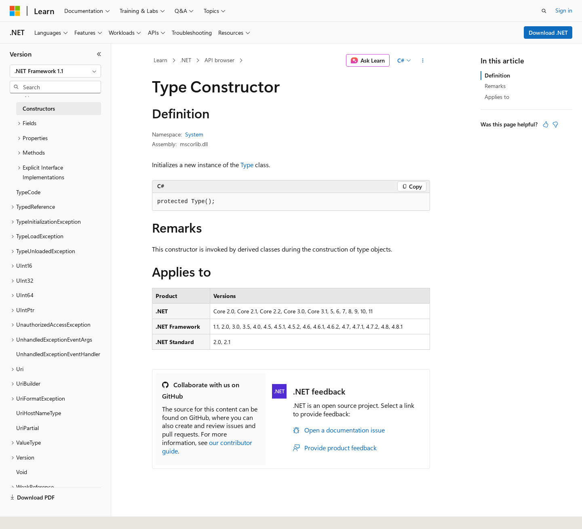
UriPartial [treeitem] (27, 428)
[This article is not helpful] (555, 124)
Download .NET (548, 32)
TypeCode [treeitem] (28, 192)
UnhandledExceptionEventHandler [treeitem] (58, 354)
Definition (497, 75)
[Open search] (544, 11)
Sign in (563, 10)
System (194, 134)
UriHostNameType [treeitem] (38, 413)
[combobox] (55, 71)
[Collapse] (99, 54)
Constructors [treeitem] (39, 108)
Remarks (495, 86)
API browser (219, 60)
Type (246, 164)
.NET (185, 60)
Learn (160, 60)
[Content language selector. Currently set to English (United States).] (47, 514)
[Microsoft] (15, 11)
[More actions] (423, 60)
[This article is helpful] (545, 124)
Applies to (497, 97)
